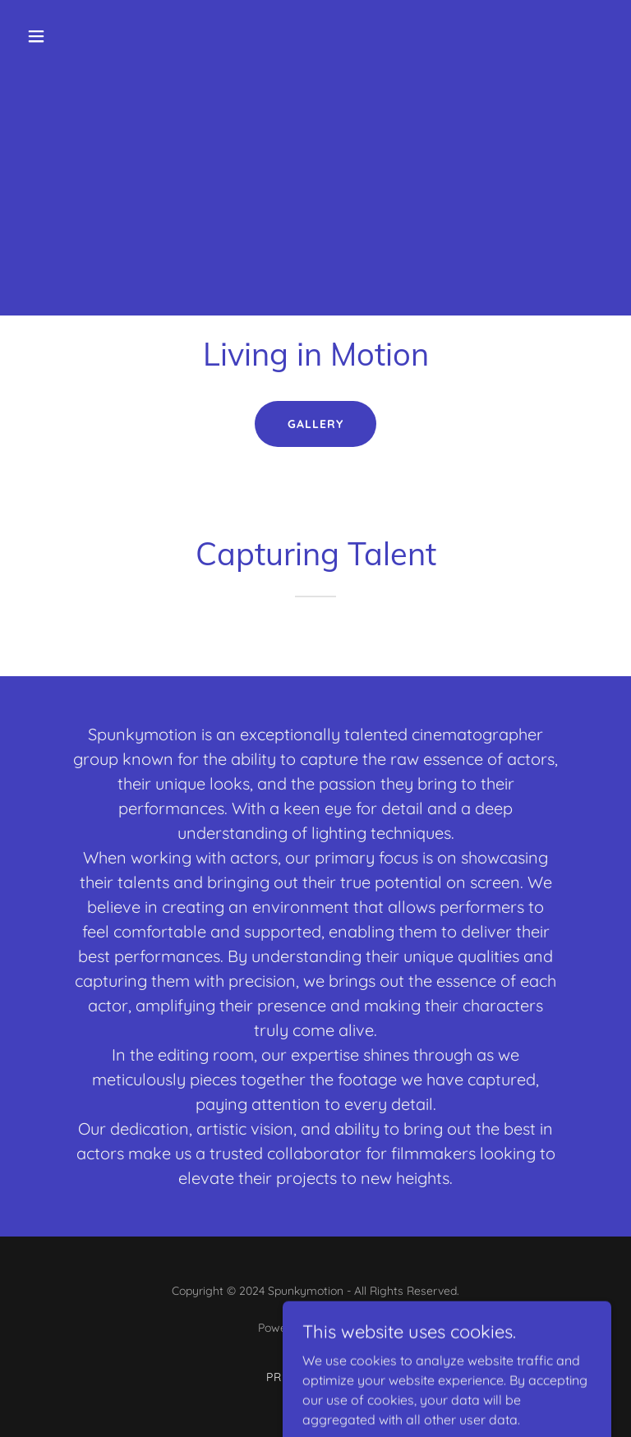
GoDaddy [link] (348, 1327)
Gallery (315, 424)
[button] (87, 36)
